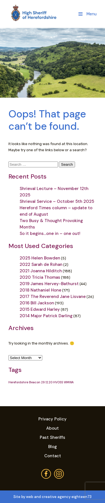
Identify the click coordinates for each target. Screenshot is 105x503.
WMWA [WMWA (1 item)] (69, 382)
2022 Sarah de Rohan (41, 264)
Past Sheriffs (52, 437)
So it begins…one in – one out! (50, 233)
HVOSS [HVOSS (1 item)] (58, 382)
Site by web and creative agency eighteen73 (52, 496)
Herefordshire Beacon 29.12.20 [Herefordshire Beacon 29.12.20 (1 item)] (30, 382)
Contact (52, 456)
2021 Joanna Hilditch (41, 271)
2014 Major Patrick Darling (46, 316)
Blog (52, 446)
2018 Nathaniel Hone (40, 290)
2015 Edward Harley (40, 309)
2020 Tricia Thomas (40, 277)
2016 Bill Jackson (37, 303)
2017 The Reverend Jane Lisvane (53, 296)
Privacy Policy (52, 419)
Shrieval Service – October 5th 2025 (57, 201)
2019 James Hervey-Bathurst (49, 284)
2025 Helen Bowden (40, 258)
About (52, 428)
